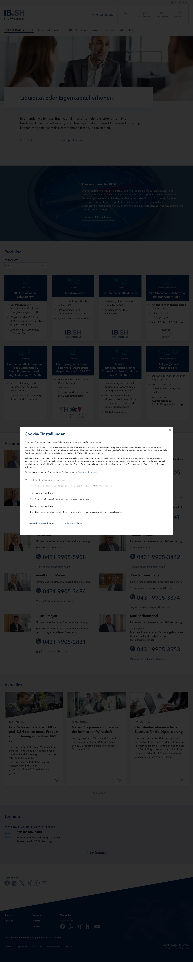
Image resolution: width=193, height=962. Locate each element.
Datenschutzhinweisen (87, 472)
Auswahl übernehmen (41, 523)
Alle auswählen (73, 523)
